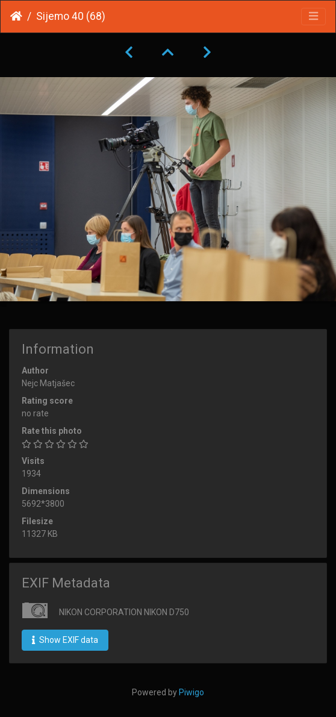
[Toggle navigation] (313, 16)
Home (16, 16)
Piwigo (191, 692)
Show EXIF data (65, 640)
